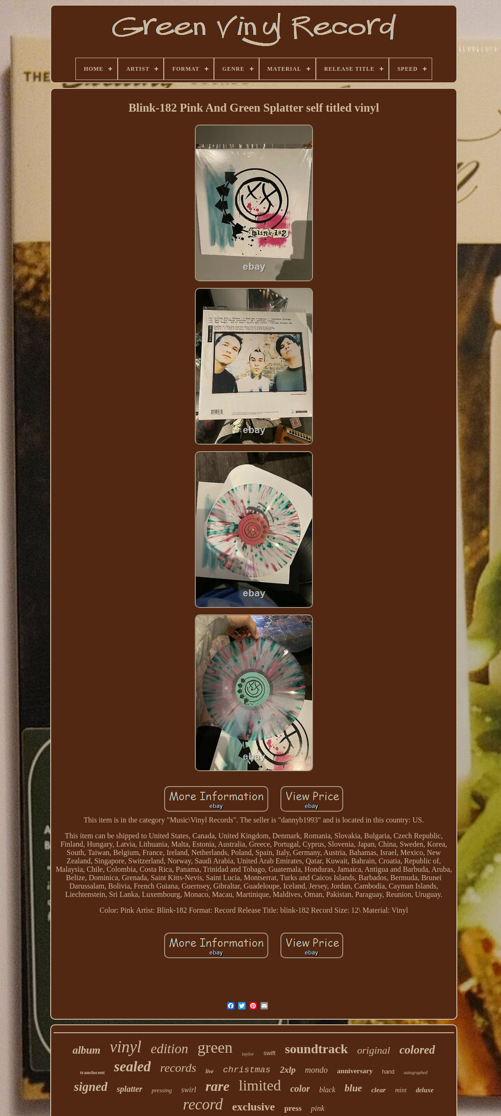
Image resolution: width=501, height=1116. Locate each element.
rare (218, 1086)
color (300, 1088)
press (292, 1108)
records (178, 1068)
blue (353, 1088)
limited (260, 1085)
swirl (188, 1090)
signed (90, 1087)
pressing (162, 1090)
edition (169, 1048)
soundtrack (316, 1049)
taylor (248, 1053)
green (215, 1047)
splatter (129, 1089)
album (86, 1050)
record (203, 1104)
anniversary (355, 1071)
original (373, 1050)
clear (378, 1090)
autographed (416, 1072)
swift (269, 1052)
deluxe (425, 1090)
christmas (247, 1070)
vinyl (125, 1047)
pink (317, 1108)
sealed (132, 1066)
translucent (92, 1072)
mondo (316, 1070)
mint (401, 1090)
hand (388, 1072)
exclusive (253, 1107)
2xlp (288, 1070)
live (210, 1071)
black (327, 1090)
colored (417, 1049)
